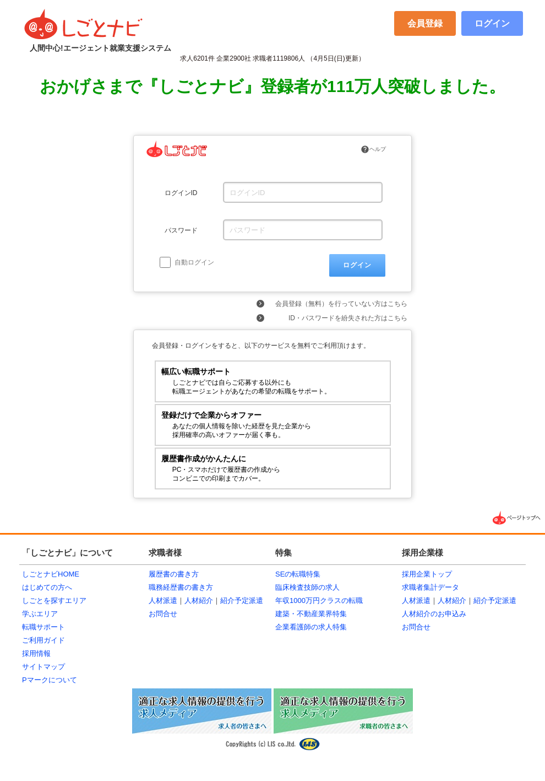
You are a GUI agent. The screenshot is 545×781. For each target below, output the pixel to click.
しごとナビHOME (50, 574)
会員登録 (425, 23)
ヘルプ (373, 149)
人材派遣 (163, 600)
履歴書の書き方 (174, 574)
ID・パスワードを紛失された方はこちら (347, 318)
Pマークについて (49, 680)
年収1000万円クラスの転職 (319, 600)
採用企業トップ (427, 574)
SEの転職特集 (297, 574)
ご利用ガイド (43, 640)
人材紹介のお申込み (434, 614)
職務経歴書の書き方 (181, 587)
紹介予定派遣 (241, 600)
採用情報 (36, 653)
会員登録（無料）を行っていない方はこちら (341, 304)
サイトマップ (43, 666)
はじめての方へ (47, 587)
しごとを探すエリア (54, 600)
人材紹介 (198, 600)
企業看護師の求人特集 (311, 627)
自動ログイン (187, 262)
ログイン (492, 23)
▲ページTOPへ (517, 518)
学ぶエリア (40, 614)
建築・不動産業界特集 (311, 614)
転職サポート (43, 627)
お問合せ (163, 614)
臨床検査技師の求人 (307, 587)
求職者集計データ (430, 587)
